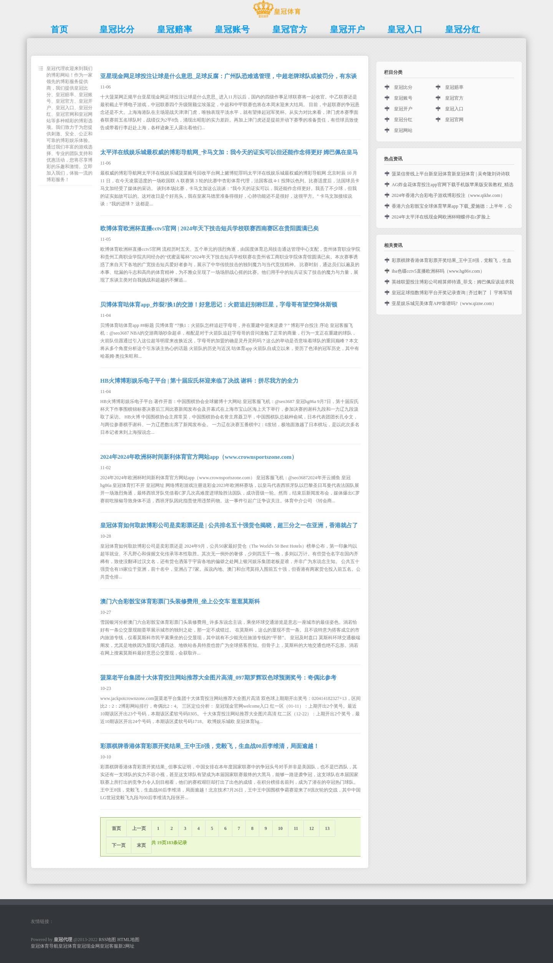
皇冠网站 (403, 130)
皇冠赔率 (454, 87)
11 (296, 828)
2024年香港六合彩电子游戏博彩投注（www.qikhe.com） (448, 195)
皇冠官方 (454, 98)
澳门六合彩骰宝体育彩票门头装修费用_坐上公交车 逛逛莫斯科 (180, 601)
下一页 (119, 845)
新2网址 (126, 946)
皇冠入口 (454, 109)
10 (280, 828)
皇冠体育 (67, 946)
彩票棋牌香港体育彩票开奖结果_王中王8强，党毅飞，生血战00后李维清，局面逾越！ (209, 746)
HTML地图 (128, 939)
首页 (116, 828)
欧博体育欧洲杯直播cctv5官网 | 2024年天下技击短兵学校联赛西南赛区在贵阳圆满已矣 (209, 228)
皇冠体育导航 (44, 946)
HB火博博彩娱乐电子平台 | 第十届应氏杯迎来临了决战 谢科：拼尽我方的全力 (199, 381)
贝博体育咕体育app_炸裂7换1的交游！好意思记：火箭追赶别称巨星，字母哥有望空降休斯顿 (218, 305)
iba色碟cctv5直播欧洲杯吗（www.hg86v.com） (438, 271)
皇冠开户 (403, 109)
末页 (141, 845)
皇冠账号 (403, 98)
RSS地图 (107, 939)
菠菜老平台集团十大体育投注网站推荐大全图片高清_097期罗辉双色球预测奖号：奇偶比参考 (218, 678)
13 (327, 828)
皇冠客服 (109, 946)
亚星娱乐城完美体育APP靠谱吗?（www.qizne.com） (444, 303)
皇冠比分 (403, 87)
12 (311, 828)
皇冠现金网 (88, 946)
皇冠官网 (454, 119)
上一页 (139, 828)
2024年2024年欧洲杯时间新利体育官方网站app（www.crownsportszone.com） (198, 457)
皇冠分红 (403, 119)
